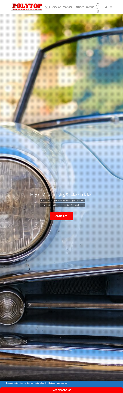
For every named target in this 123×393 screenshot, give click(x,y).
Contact (61, 216)
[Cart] (111, 7)
